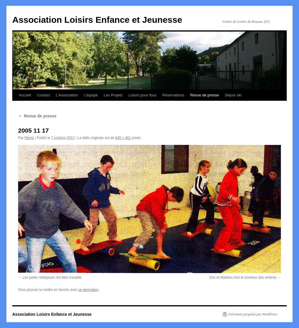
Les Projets (113, 95)
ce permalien (88, 290)
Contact (43, 95)
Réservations (173, 95)
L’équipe (91, 95)
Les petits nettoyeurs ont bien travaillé (51, 277)
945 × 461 (123, 138)
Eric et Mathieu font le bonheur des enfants (243, 277)
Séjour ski (233, 95)
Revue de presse (204, 95)
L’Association (67, 95)
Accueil (25, 95)
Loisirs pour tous (142, 95)
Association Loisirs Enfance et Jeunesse (97, 20)
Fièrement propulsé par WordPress (252, 314)
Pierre (29, 138)
